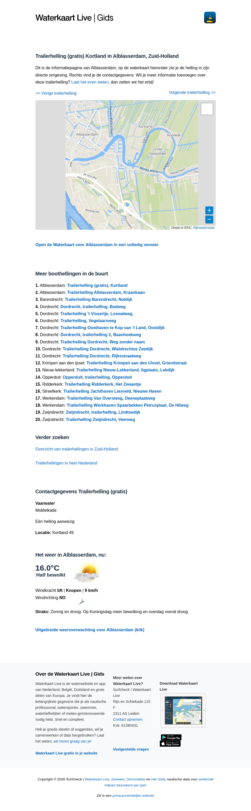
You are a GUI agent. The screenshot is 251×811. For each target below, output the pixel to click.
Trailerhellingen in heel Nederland (66, 463)
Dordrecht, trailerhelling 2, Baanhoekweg (100, 334)
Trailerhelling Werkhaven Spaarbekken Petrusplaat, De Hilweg (128, 405)
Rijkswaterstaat (203, 228)
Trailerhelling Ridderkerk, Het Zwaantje (102, 384)
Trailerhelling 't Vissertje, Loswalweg (96, 313)
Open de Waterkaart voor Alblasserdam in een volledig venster (97, 244)
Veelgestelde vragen (131, 749)
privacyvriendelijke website (133, 796)
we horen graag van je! (72, 741)
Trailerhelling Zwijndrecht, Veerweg (100, 419)
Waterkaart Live (97, 779)
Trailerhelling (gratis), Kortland (97, 285)
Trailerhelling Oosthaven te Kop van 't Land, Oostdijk (112, 327)
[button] (207, 109)
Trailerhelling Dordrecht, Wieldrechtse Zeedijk (108, 349)
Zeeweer (118, 779)
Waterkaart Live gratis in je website (66, 753)
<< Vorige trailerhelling (56, 93)
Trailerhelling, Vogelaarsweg (88, 320)
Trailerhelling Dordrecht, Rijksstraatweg (102, 356)
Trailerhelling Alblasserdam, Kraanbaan (106, 292)
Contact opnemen (128, 719)
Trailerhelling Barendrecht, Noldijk (98, 299)
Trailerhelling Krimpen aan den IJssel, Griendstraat (137, 363)
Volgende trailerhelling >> (192, 92)
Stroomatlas (136, 779)
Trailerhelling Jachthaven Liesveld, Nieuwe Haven (112, 391)
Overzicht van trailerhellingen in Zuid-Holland (76, 449)
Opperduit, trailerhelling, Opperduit (97, 377)
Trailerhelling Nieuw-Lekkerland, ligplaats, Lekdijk (125, 370)
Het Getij (158, 779)
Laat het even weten (90, 82)
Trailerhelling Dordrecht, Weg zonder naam (102, 342)
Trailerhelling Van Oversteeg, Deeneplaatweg (111, 398)
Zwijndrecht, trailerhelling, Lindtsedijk (103, 412)
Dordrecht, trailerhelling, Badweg (93, 306)
